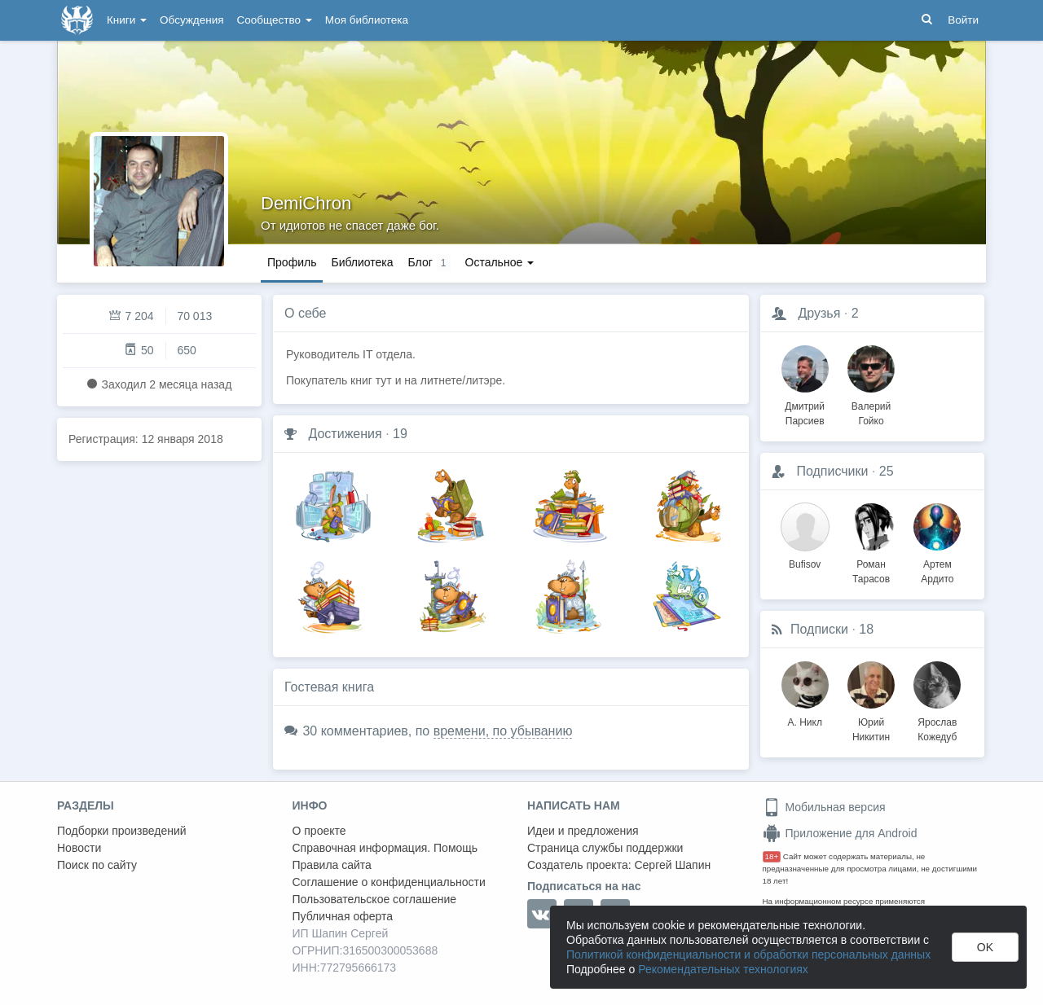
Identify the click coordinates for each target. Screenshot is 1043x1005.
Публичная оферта (343, 916)
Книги (127, 20)
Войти (963, 20)
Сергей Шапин (672, 864)
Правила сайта (332, 864)
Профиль (291, 262)
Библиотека (362, 262)
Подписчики (832, 471)
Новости (79, 847)
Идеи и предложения (583, 830)
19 (400, 434)
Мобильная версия (824, 807)
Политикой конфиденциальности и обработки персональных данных (748, 954)
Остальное (500, 262)
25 (886, 471)
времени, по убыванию (503, 731)
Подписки (819, 629)
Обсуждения (191, 20)
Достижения (344, 434)
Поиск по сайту (97, 864)
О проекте (319, 830)
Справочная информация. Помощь (385, 847)
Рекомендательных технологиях (723, 969)
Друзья (819, 313)
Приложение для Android (840, 833)
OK (985, 947)
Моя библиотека (366, 20)
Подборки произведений (122, 830)
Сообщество (274, 20)
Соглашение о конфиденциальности (389, 882)
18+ (772, 856)
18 (866, 629)
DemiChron (306, 203)
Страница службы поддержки (605, 847)
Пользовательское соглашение (375, 899)
